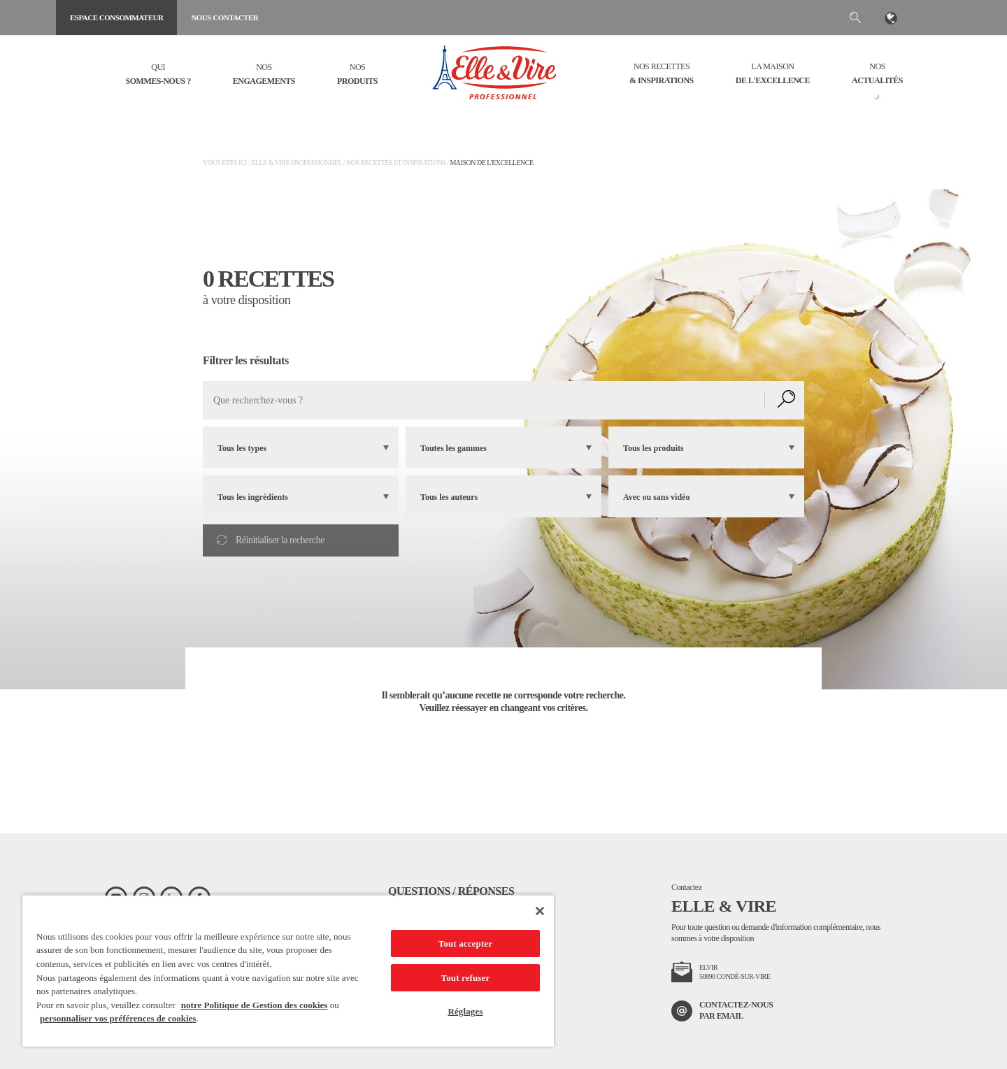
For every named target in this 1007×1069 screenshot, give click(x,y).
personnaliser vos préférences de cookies (118, 1018)
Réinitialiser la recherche (270, 540)
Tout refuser (465, 978)
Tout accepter (465, 943)
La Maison (773, 74)
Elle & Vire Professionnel (296, 162)
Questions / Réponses (451, 891)
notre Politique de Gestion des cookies (254, 1005)
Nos (264, 75)
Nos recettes (661, 74)
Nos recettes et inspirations (395, 162)
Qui (158, 75)
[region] (288, 970)
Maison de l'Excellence (491, 162)
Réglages (465, 1011)
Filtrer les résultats (246, 360)
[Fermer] (540, 911)
